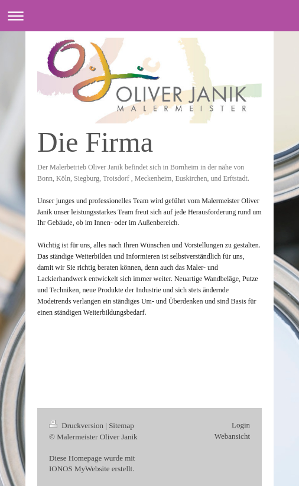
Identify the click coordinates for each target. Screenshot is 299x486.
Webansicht (232, 436)
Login (241, 424)
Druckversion (77, 425)
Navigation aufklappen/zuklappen (149, 15)
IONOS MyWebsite (79, 468)
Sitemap (121, 425)
